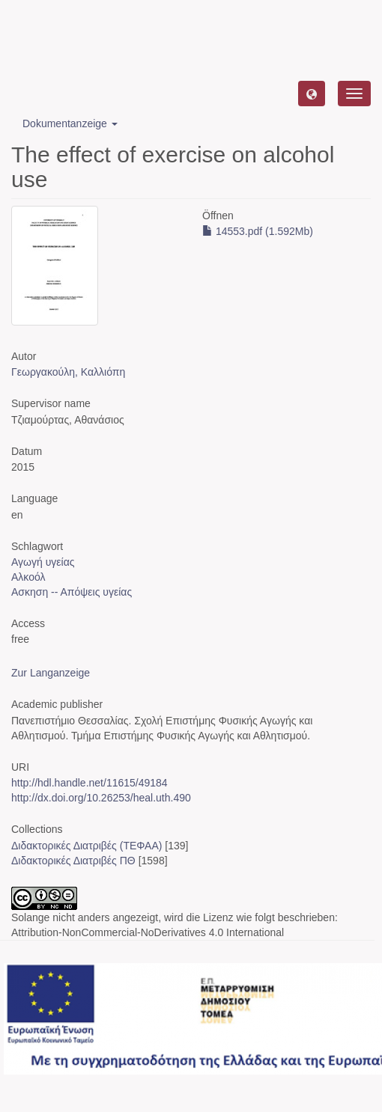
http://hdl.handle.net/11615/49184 (89, 783)
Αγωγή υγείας (43, 562)
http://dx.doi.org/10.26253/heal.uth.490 (101, 798)
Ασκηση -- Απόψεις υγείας (71, 592)
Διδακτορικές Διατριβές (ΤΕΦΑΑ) (86, 846)
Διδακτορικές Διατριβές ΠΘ (73, 861)
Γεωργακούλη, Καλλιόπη (68, 372)
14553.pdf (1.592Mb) (257, 231)
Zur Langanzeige (50, 673)
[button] (311, 93)
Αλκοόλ (28, 577)
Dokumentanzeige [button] (70, 123)
